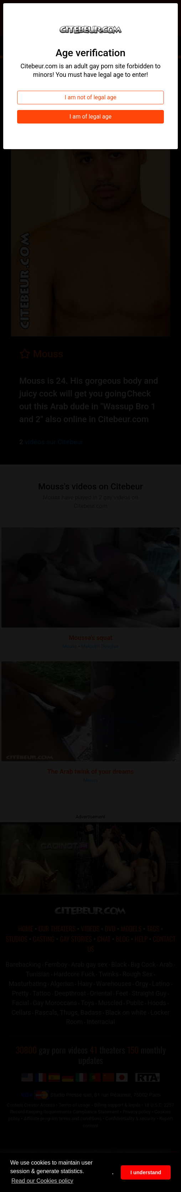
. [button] (113, 1172)
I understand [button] (145, 1172)
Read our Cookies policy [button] (42, 1181)
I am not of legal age (91, 97)
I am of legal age (90, 116)
